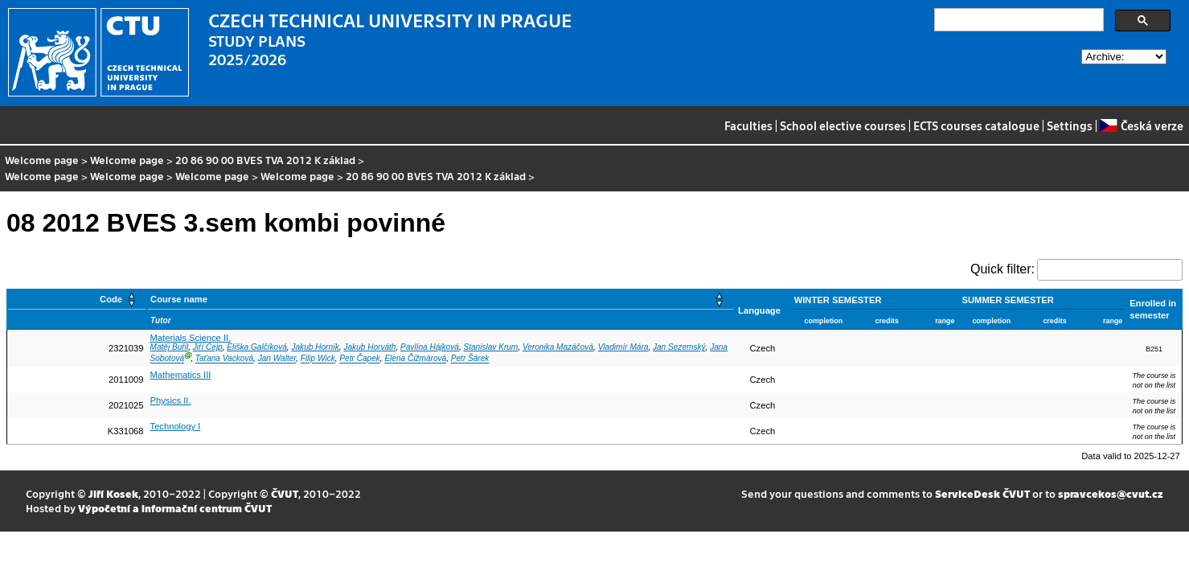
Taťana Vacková (224, 359)
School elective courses (843, 125)
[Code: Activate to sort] (77, 300)
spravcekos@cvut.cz (1110, 493)
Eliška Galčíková (257, 347)
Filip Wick (318, 359)
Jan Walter (277, 359)
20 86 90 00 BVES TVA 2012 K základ (265, 160)
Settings (1070, 125)
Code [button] (111, 299)
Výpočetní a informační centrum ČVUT (175, 508)
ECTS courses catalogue (976, 125)
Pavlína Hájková (429, 347)
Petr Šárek (470, 359)
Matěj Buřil (169, 347)
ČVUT (284, 493)
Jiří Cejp (208, 347)
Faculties (748, 125)
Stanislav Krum (490, 347)
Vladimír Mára (623, 347)
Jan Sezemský (679, 347)
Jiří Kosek (113, 493)
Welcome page (42, 160)
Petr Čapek (359, 359)
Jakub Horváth (369, 347)
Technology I (175, 426)
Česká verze (1141, 125)
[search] (1017, 20)
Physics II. (170, 400)
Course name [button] (178, 299)
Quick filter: (1002, 269)
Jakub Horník (314, 347)
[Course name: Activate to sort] (441, 300)
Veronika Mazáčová (558, 347)
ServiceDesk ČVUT (982, 493)
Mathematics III (180, 375)
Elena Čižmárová (415, 359)
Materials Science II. (191, 338)
